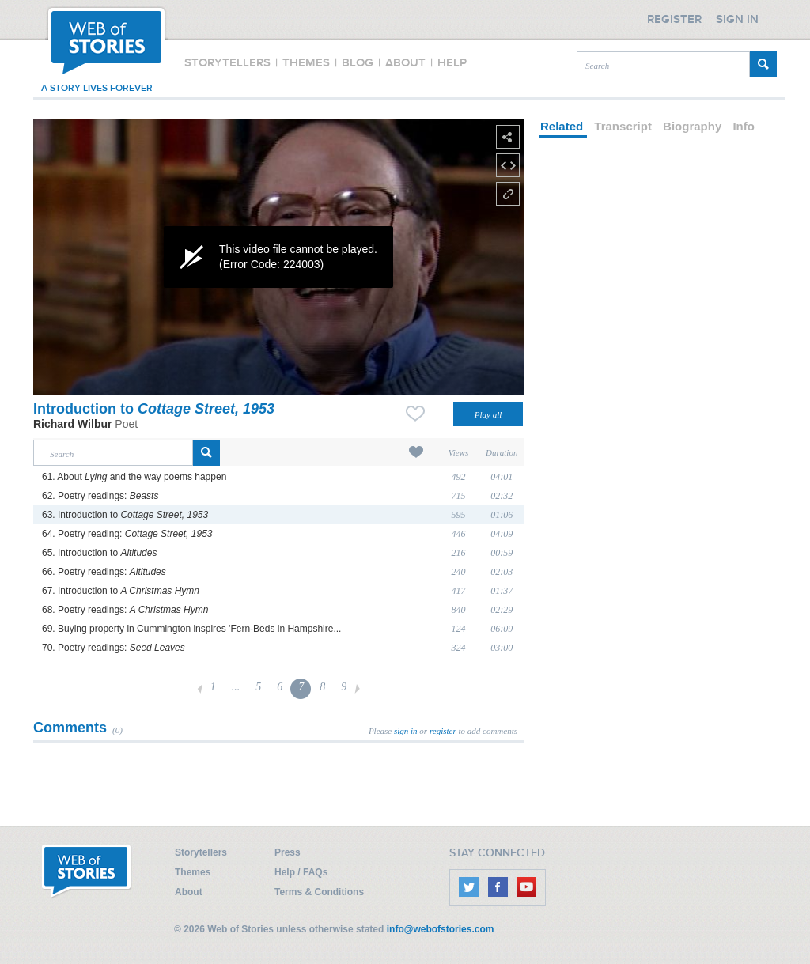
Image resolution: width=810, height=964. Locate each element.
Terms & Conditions (319, 892)
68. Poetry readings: (125, 609)
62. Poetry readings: (100, 495)
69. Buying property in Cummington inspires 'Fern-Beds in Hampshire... (191, 628)
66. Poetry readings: (104, 571)
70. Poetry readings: (113, 647)
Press (287, 852)
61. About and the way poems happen (134, 476)
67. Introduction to (120, 590)
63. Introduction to (125, 514)
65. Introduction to (99, 552)
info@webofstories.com (440, 929)
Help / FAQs (300, 872)
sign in (406, 730)
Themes (192, 872)
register (443, 730)
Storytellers (201, 852)
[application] (278, 257)
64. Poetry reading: (127, 533)
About (188, 892)
